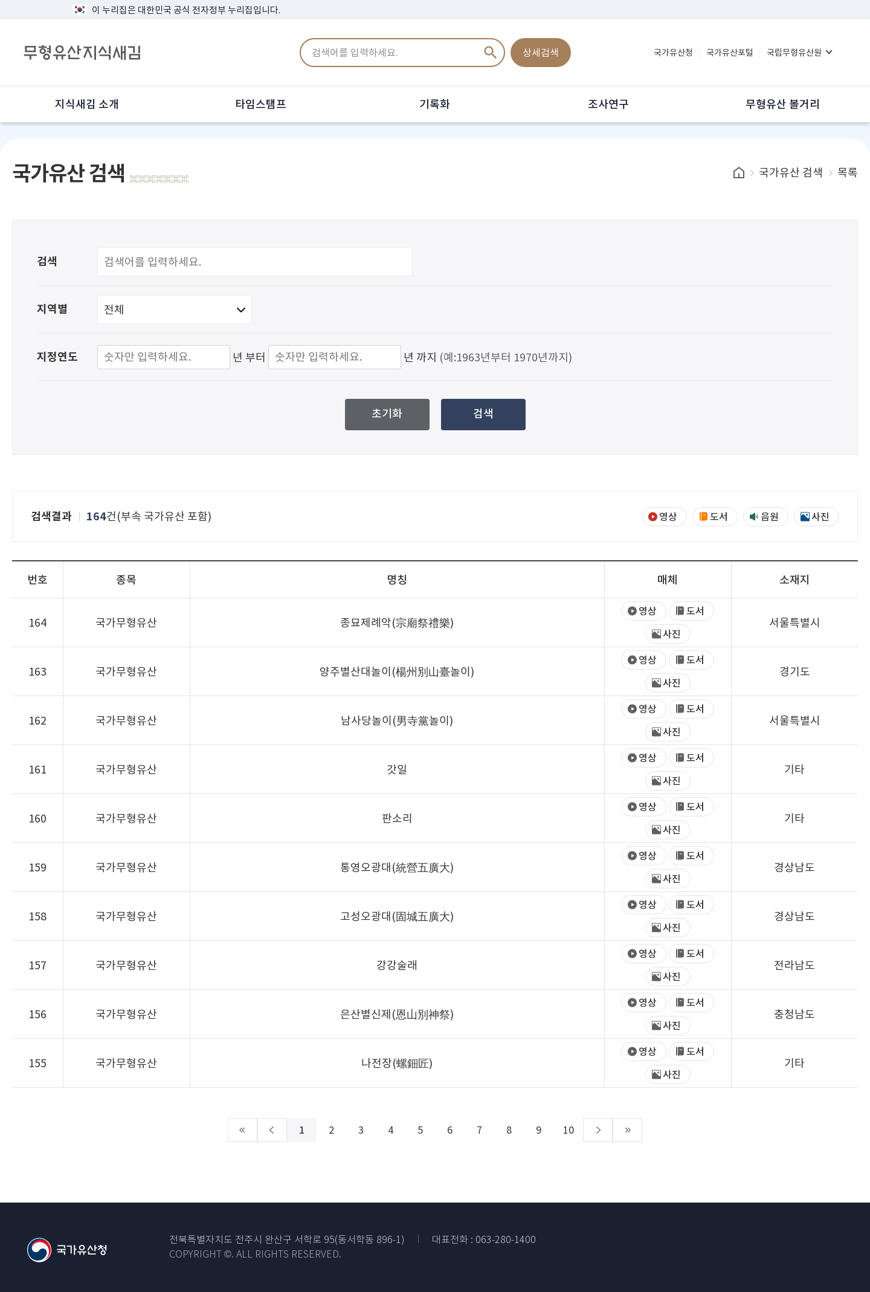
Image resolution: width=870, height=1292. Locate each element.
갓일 (397, 770)
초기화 (387, 414)
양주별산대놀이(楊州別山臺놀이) (397, 672)
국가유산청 (673, 52)
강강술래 (396, 965)
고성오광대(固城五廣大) (397, 916)
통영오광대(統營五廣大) (397, 867)
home (738, 172)
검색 (490, 52)
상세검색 (541, 53)
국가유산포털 (729, 52)
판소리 (397, 818)
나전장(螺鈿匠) (397, 1063)
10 (543, 1130)
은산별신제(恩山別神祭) (397, 1014)
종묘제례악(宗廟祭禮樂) (397, 623)
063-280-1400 (505, 1239)
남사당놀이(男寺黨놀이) (397, 721)
